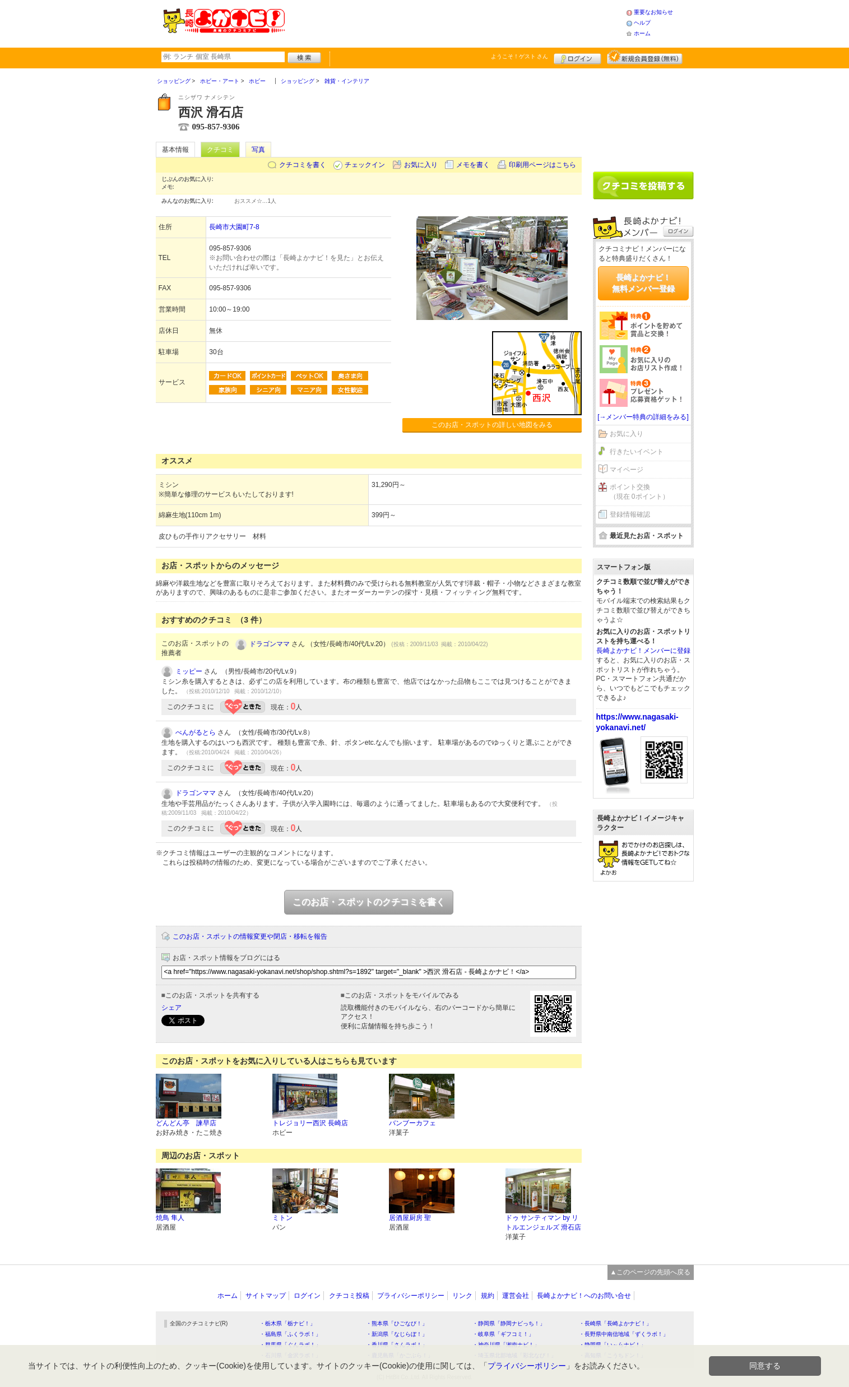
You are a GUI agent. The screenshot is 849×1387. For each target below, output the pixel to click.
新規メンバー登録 (645, 57)
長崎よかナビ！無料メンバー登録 (643, 283)
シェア (171, 1008)
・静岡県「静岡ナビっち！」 (508, 1323)
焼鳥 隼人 (170, 1218)
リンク (462, 1296)
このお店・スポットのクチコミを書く (369, 902)
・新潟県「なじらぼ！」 (397, 1334)
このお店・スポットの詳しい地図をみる (492, 425)
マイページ (626, 470)
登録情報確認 (630, 514)
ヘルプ (642, 23)
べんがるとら (195, 732)
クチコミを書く (302, 165)
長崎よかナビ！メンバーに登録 (643, 651)
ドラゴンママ (269, 644)
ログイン (577, 57)
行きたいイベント (637, 452)
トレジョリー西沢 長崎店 (310, 1123)
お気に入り (421, 165)
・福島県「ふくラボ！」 (290, 1334)
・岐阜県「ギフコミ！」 (503, 1334)
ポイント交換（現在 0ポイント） (639, 491)
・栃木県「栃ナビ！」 (287, 1323)
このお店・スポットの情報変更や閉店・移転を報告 (250, 936)
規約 (487, 1296)
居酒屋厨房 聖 (410, 1218)
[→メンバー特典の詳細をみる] (643, 417)
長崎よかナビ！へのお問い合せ (584, 1296)
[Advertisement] (455, 22)
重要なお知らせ (653, 12)
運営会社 (515, 1296)
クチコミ (220, 150)
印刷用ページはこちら (542, 165)
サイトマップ (265, 1296)
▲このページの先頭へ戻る (650, 1272)
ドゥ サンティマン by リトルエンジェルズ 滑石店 (543, 1222)
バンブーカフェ (412, 1123)
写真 (258, 150)
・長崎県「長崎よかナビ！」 (615, 1323)
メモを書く (473, 165)
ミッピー (188, 671)
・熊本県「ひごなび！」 (397, 1323)
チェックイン (365, 165)
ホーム (642, 33)
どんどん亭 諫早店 (186, 1123)
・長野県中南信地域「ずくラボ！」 (624, 1334)
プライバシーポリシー (410, 1296)
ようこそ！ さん (520, 56)
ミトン (282, 1218)
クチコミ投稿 (349, 1296)
